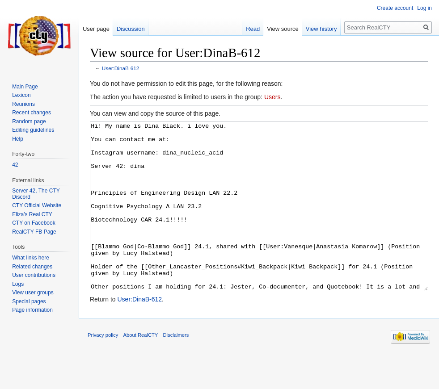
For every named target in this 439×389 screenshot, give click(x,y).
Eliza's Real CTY (32, 214)
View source (283, 28)
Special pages (29, 301)
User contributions (33, 275)
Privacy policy (103, 368)
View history (321, 28)
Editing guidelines (33, 130)
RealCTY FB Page (34, 232)
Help (17, 139)
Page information (32, 310)
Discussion (131, 28)
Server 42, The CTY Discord (35, 194)
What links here (30, 258)
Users (272, 96)
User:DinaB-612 (120, 68)
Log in (424, 8)
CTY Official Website (36, 205)
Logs (18, 284)
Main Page (25, 87)
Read (253, 28)
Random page (29, 121)
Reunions (23, 104)
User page (96, 28)
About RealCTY (140, 368)
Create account (395, 8)
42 (15, 165)
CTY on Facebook (33, 223)
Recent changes (31, 112)
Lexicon (21, 95)
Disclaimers (176, 368)
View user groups (33, 292)
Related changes (32, 267)
